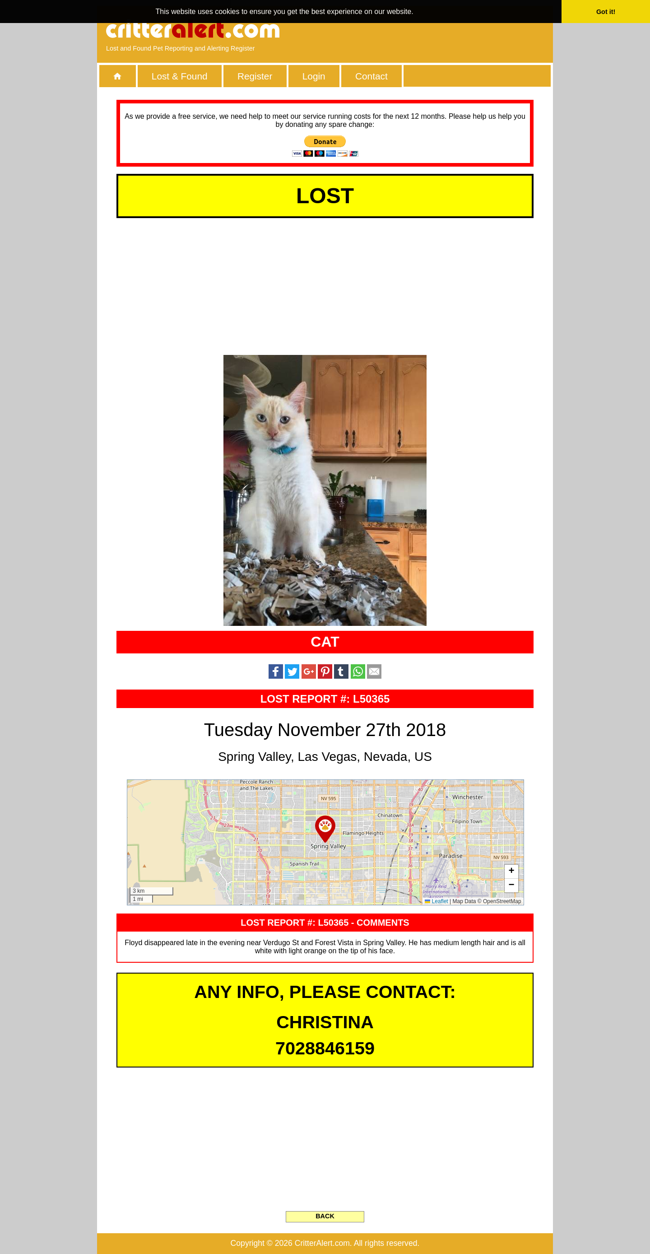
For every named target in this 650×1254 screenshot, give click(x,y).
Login (313, 76)
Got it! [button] (605, 11)
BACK (325, 1216)
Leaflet (436, 901)
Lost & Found (180, 76)
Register (254, 76)
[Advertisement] (440, 29)
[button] (325, 829)
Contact (371, 76)
